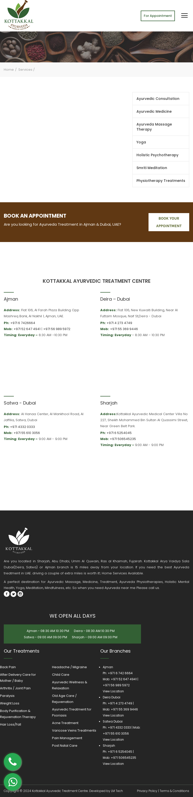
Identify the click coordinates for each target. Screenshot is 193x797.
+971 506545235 (123, 438)
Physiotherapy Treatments (160, 180)
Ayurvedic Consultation (157, 98)
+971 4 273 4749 (119, 323)
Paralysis (7, 695)
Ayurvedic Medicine (154, 111)
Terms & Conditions (174, 791)
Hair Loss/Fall (10, 724)
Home (9, 69)
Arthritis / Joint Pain (15, 688)
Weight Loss (9, 703)
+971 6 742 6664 (120, 673)
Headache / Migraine (69, 667)
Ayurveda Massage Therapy (154, 127)
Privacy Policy (147, 791)
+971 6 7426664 (22, 323)
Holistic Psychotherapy (157, 154)
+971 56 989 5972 (56, 329)
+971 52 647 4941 (27, 329)
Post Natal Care (64, 745)
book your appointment (169, 222)
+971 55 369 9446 (124, 329)
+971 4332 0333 (22, 426)
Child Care (60, 674)
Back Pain (8, 667)
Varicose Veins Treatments (74, 730)
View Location (113, 691)
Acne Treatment (65, 723)
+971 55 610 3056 (27, 432)
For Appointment (158, 15)
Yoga (141, 142)
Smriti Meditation (151, 167)
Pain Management (67, 738)
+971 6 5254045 (119, 432)
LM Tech (117, 791)
